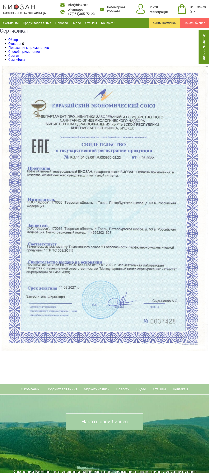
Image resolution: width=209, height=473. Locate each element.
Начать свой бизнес (105, 422)
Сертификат (17, 60)
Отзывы (91, 23)
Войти (153, 7)
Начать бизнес (194, 23)
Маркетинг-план (96, 389)
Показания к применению (28, 48)
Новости (61, 23)
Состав (13, 56)
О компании (10, 23)
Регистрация (158, 12)
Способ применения (24, 52)
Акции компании (164, 23)
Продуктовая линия (37, 23)
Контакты (108, 23)
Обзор (13, 40)
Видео (76, 23)
